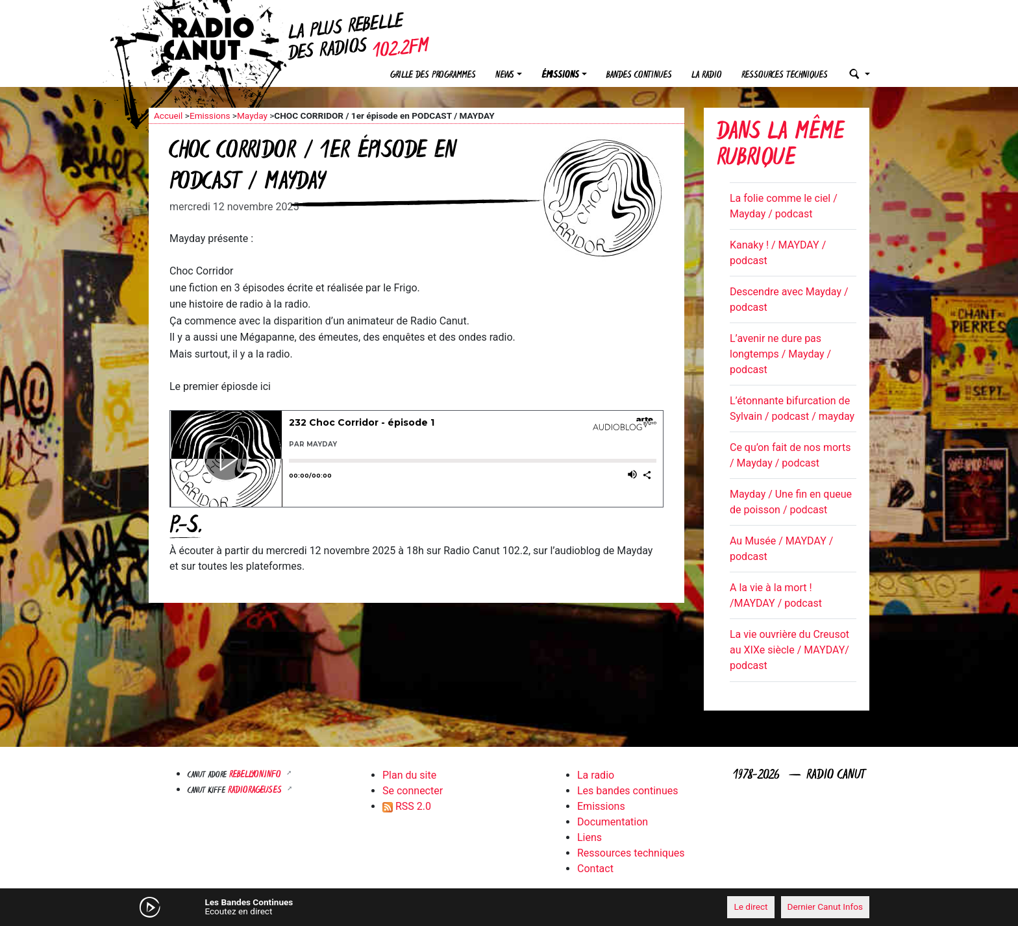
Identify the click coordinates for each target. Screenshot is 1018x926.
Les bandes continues (627, 791)
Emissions (210, 115)
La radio (706, 75)
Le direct (750, 906)
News (504, 75)
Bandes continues (639, 75)
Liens (589, 837)
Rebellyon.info (256, 775)
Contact (595, 868)
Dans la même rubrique (780, 146)
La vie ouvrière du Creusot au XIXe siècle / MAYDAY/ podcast (789, 650)
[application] (509, 907)
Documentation (612, 822)
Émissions (560, 75)
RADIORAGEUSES (256, 790)
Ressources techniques (784, 75)
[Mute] (350, 906)
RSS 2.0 (406, 806)
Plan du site (409, 775)
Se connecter (412, 791)
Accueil (168, 115)
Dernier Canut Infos (825, 906)
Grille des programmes (433, 75)
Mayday (252, 115)
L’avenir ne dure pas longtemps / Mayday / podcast (780, 354)
